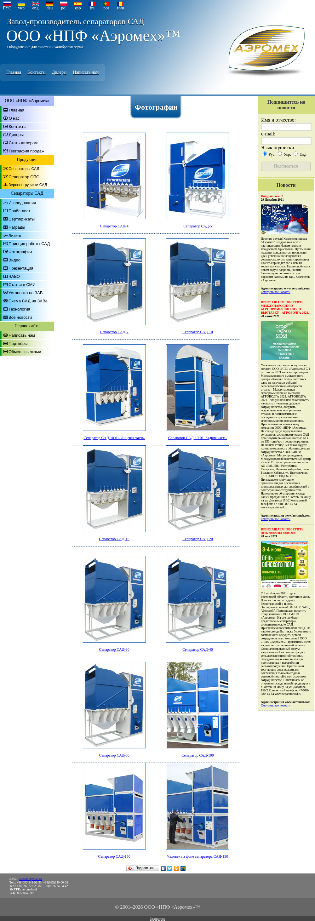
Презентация (21, 268)
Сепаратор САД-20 (197, 539)
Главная (13, 72)
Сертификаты (22, 219)
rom (120, 8)
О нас (14, 118)
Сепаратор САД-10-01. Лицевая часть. (114, 438)
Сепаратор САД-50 (114, 755)
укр (21, 8)
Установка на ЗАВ (26, 292)
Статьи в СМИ (22, 284)
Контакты (36, 72)
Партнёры (18, 343)
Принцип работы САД (29, 243)
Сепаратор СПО (24, 176)
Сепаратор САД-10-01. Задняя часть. (197, 438)
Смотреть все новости (275, 292)
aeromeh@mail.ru (30, 879)
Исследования (22, 202)
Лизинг (15, 235)
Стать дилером (23, 142)
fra (92, 8)
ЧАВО (14, 276)
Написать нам (86, 72)
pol (64, 8)
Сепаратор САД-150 (114, 856)
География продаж (26, 151)
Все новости (20, 317)
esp (78, 8)
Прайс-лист (19, 211)
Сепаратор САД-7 (114, 332)
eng (35, 8)
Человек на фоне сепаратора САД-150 (197, 856)
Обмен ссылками (25, 351)
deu (49, 8)
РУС (7, 8)
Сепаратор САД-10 (197, 332)
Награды (17, 227)
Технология (19, 309)
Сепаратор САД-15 (114, 539)
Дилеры (59, 72)
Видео (14, 260)
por (106, 8)
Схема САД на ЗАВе (28, 301)
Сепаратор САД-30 (114, 649)
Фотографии (20, 251)
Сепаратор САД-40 (197, 649)
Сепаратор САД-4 (114, 226)
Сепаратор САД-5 (197, 226)
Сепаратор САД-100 (197, 755)
